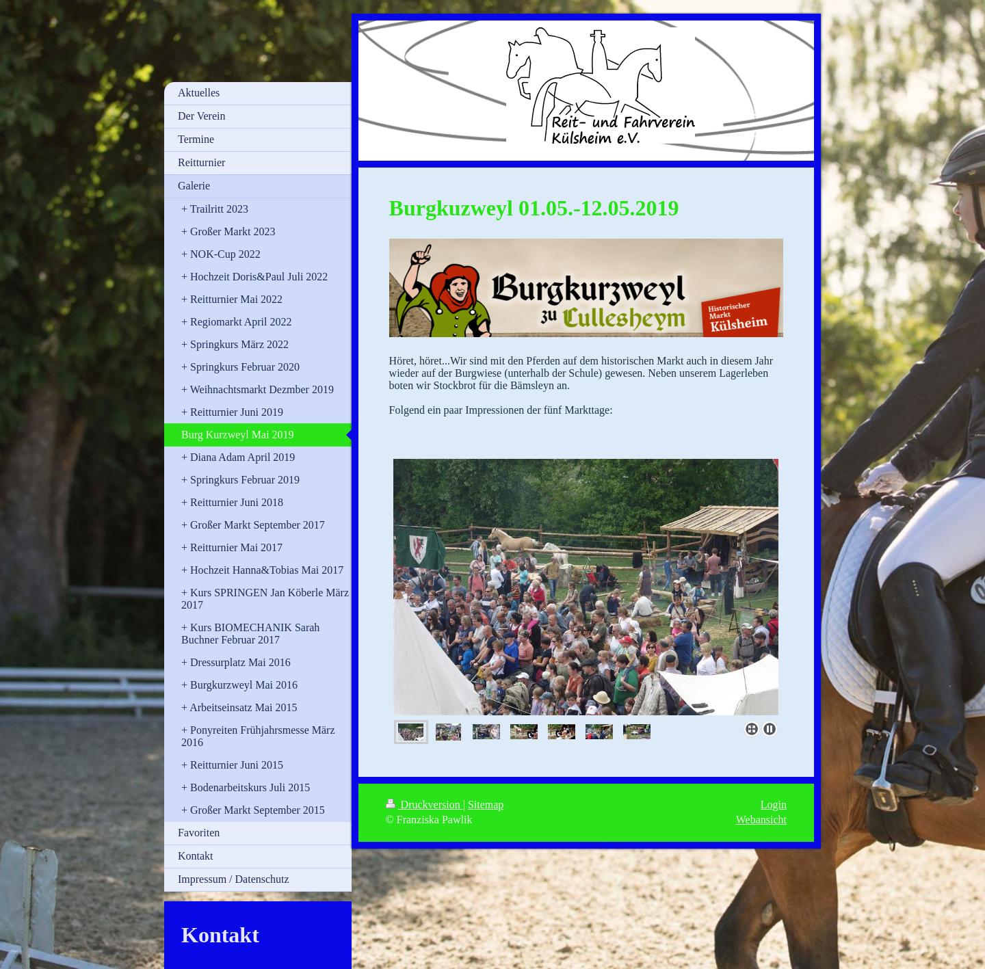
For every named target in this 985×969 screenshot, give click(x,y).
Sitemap (485, 804)
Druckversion (424, 804)
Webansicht (761, 819)
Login (774, 804)
